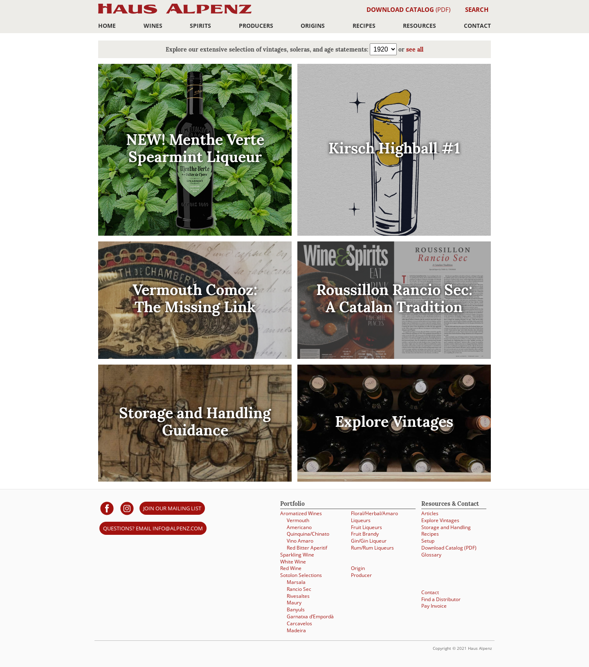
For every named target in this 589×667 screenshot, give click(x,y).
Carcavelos (299, 623)
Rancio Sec (299, 589)
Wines (153, 25)
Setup (427, 540)
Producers (256, 25)
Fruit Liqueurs (366, 527)
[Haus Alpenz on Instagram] (127, 508)
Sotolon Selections (301, 575)
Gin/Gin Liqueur (369, 540)
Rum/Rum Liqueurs (372, 547)
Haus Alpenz (175, 13)
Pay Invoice (434, 605)
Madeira (296, 630)
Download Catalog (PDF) (449, 547)
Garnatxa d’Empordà (310, 616)
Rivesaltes (298, 596)
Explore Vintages (440, 520)
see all (414, 50)
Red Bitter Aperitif (307, 547)
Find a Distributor (441, 599)
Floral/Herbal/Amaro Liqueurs (374, 517)
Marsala (296, 582)
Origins (313, 25)
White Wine (293, 561)
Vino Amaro (300, 540)
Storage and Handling (446, 527)
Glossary (431, 554)
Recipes (364, 25)
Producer (361, 575)
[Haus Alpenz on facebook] (107, 508)
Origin (358, 568)
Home (107, 25)
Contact (477, 25)
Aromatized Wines (301, 513)
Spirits (200, 25)
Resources (419, 25)
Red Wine (290, 568)
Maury (294, 602)
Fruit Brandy (365, 533)
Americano (299, 527)
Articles (429, 513)
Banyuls (296, 609)
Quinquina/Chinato (308, 533)
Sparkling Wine (297, 554)
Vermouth (298, 520)
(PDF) (408, 9)
